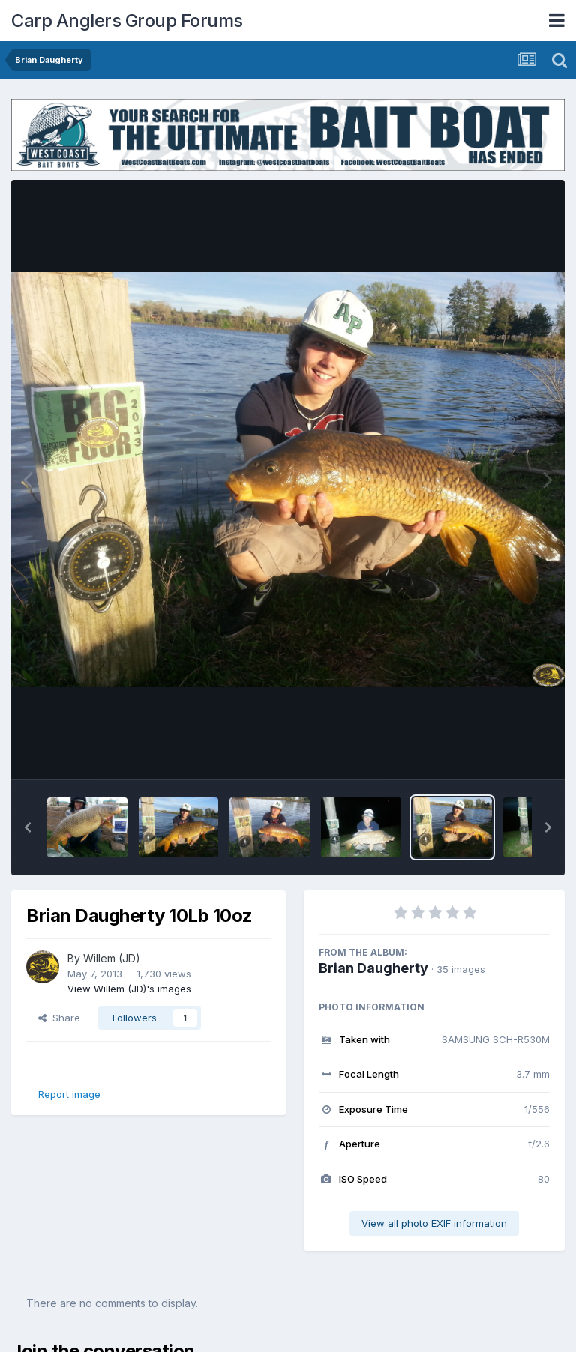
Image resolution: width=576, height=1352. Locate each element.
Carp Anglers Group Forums (127, 20)
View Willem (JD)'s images (129, 989)
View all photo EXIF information (434, 1223)
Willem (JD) (111, 958)
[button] (27, 827)
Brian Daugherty (373, 968)
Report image (69, 1094)
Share (59, 1018)
